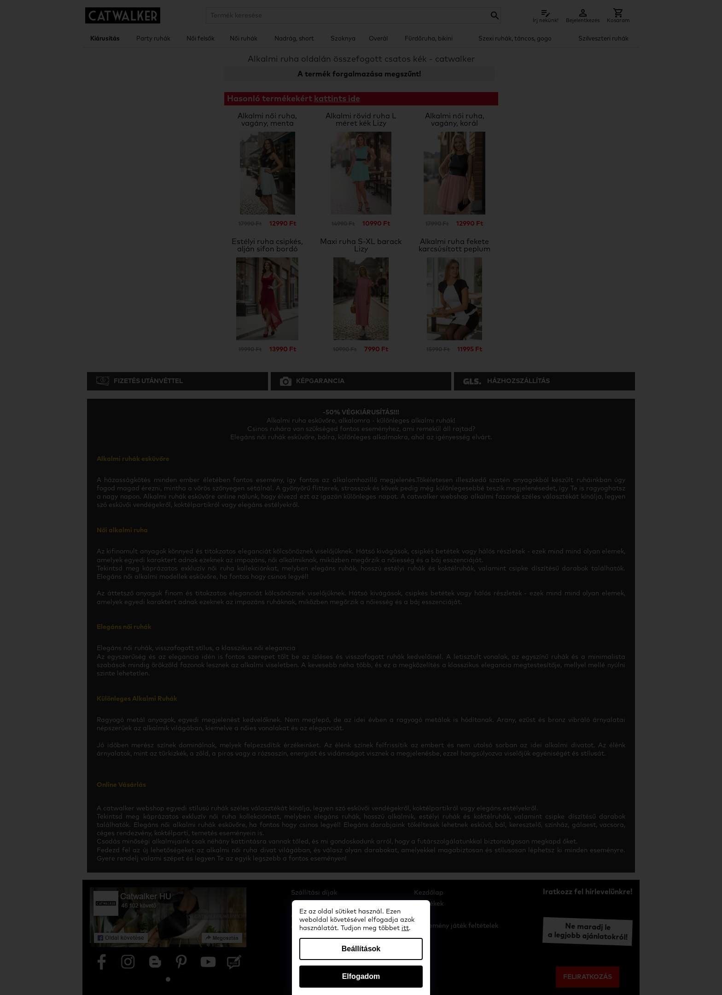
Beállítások (361, 949)
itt (405, 928)
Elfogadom (361, 976)
